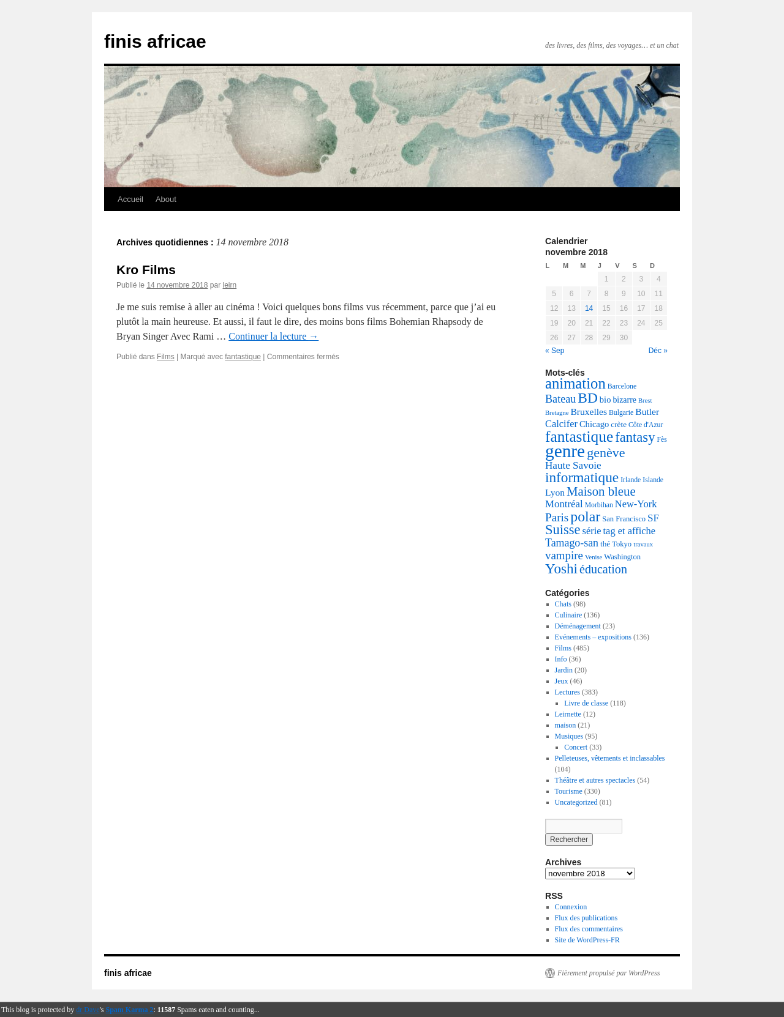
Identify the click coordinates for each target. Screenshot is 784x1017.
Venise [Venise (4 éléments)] (593, 557)
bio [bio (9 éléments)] (605, 399)
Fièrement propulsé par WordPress (608, 973)
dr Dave (87, 1009)
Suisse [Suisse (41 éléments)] (563, 529)
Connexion (571, 907)
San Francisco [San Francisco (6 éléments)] (624, 519)
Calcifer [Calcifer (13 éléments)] (561, 424)
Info (561, 659)
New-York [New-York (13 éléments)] (636, 504)
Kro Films (146, 270)
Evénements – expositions (593, 637)
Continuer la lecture (273, 336)
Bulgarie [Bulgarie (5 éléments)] (621, 413)
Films (166, 356)
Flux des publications (586, 918)
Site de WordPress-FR (587, 940)
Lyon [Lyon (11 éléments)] (555, 492)
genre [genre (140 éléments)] (565, 451)
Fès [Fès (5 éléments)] (661, 440)
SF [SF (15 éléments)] (653, 518)
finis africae (155, 41)
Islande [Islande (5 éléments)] (653, 480)
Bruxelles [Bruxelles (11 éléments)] (588, 411)
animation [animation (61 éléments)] (575, 383)
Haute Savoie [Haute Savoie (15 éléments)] (573, 465)
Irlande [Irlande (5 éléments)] (630, 480)
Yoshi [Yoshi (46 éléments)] (561, 568)
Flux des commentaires (589, 929)
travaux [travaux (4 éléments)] (643, 544)
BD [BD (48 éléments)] (588, 398)
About (166, 199)
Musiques (569, 736)
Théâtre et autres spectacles (595, 780)
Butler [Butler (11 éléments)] (647, 411)
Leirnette (568, 714)
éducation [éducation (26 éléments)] (603, 569)
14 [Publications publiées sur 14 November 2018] (589, 308)
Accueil (130, 199)
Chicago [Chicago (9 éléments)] (594, 424)
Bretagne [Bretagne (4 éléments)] (556, 412)
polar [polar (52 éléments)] (585, 516)
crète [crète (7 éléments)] (619, 424)
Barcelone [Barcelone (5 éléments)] (622, 386)
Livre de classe (586, 703)
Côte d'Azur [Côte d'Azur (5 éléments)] (645, 425)
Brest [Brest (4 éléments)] (645, 400)
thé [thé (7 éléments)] (605, 543)
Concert (575, 747)
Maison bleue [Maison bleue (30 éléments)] (601, 491)
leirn (229, 285)
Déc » (658, 350)
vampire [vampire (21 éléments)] (564, 555)
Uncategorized (576, 802)
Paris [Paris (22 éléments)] (556, 517)
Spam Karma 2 (130, 1009)
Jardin (564, 670)
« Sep (554, 350)
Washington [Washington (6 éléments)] (622, 557)
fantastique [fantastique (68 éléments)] (579, 436)
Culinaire (568, 615)
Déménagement (578, 626)
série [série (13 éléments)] (591, 531)
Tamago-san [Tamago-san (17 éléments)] (571, 543)
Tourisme (568, 791)
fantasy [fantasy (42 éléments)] (635, 437)
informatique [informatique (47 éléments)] (582, 477)
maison (565, 725)
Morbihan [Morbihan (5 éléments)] (599, 505)
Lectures (567, 692)
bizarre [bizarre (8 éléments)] (624, 399)
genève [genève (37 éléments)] (606, 452)
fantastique (243, 356)
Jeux (561, 681)
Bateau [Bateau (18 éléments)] (560, 399)
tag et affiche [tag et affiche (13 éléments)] (629, 531)
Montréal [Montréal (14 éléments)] (564, 504)
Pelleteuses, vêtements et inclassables (610, 758)
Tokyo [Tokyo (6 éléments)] (621, 544)
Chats (563, 604)
